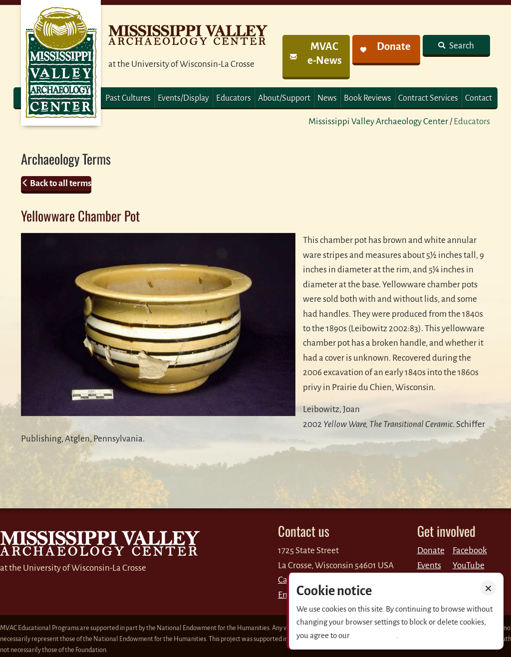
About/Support (284, 98)
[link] (316, 57)
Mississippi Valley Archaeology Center (378, 121)
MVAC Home (61, 63)
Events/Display (183, 98)
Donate (431, 550)
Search (461, 45)
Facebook (470, 550)
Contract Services (428, 98)
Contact (478, 98)
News (327, 98)
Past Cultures (128, 98)
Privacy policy (373, 635)
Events (429, 565)
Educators (233, 98)
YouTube (469, 565)
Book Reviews (367, 98)
